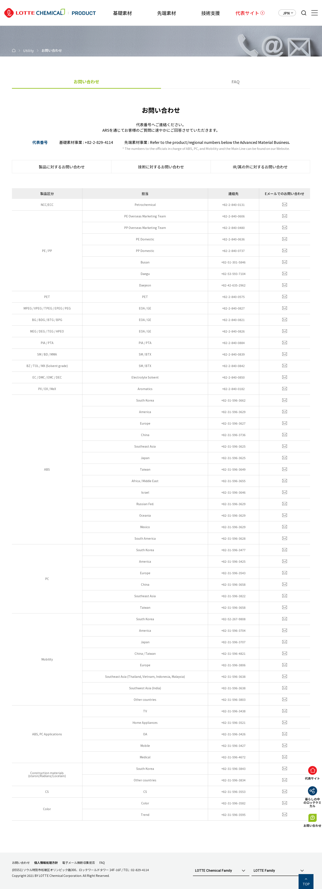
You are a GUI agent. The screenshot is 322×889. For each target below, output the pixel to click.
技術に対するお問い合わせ (161, 166)
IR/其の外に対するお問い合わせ (260, 166)
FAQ (235, 81)
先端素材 (155, 12)
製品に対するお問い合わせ (62, 166)
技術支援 (203, 12)
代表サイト (247, 12)
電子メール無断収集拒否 (78, 862)
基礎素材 (108, 12)
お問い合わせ (86, 81)
